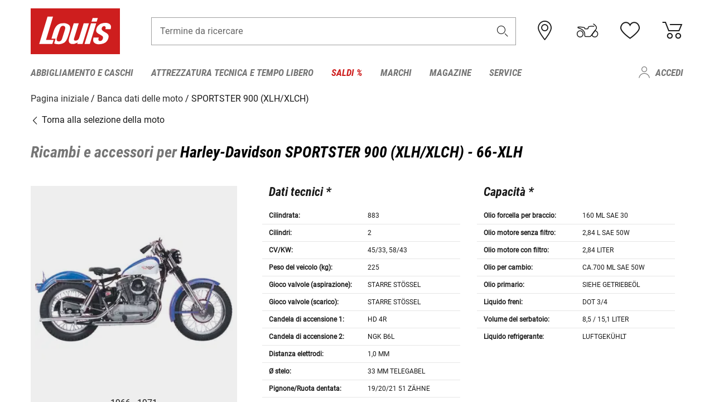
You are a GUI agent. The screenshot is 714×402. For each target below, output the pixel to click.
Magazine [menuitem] (450, 72)
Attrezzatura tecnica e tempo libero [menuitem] (232, 72)
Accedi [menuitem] (669, 72)
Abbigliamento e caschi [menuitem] (82, 72)
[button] (502, 31)
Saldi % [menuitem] (347, 72)
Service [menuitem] (505, 72)
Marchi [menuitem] (396, 72)
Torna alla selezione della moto (98, 119)
